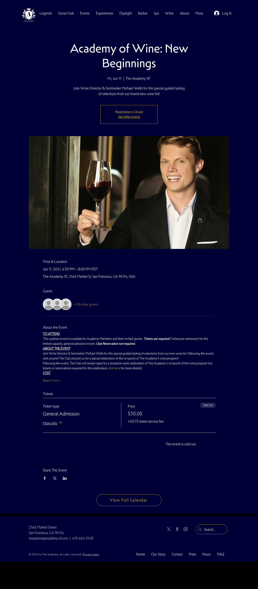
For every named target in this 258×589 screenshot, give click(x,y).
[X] (168, 529)
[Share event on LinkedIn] (65, 478)
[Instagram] (185, 529)
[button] (66, 13)
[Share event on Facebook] (45, 478)
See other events (129, 117)
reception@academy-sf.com (48, 538)
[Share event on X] (55, 478)
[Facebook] (177, 529)
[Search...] (211, 529)
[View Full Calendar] (129, 500)
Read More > (52, 380)
